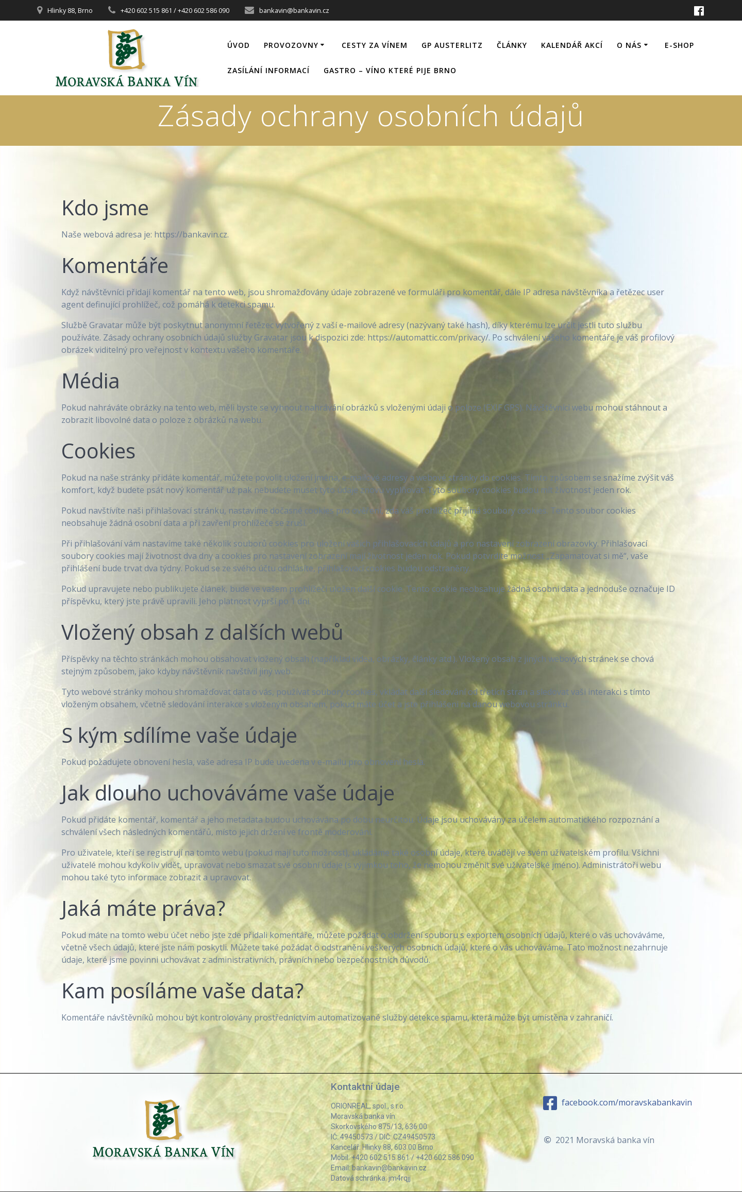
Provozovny (291, 45)
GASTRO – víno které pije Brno (390, 70)
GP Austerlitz (452, 45)
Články (512, 45)
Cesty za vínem (375, 45)
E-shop (679, 45)
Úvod (238, 45)
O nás (629, 45)
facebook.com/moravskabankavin (617, 1103)
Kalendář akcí (572, 45)
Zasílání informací (268, 70)
